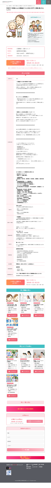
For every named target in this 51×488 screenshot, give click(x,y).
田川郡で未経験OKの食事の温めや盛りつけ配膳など (12, 329)
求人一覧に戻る (25, 402)
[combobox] (27, 436)
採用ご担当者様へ (41, 470)
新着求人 (10, 5)
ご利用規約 (40, 472)
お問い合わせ (28, 473)
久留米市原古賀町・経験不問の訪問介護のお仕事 (12, 304)
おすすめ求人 (10, 302)
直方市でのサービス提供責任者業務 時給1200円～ (12, 385)
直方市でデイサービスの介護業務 (12, 360)
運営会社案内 (28, 472)
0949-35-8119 (32, 63)
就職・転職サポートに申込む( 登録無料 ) (25, 461)
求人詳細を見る (12, 314)
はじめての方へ (35, 472)
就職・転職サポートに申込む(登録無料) (25, 411)
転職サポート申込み (29, 470)
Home (7, 5)
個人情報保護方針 (35, 470)
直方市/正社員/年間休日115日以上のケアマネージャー (25, 360)
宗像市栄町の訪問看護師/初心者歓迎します (25, 304)
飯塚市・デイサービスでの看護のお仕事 (38, 360)
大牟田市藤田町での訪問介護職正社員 (38, 304)
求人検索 (25, 453)
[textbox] (14, 436)
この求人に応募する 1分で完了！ (15, 62)
